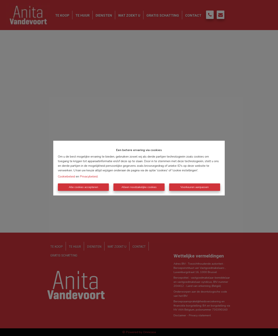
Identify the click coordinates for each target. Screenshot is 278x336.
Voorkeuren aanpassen (194, 187)
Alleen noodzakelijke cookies (139, 187)
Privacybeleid (89, 176)
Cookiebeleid (66, 176)
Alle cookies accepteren (83, 187)
